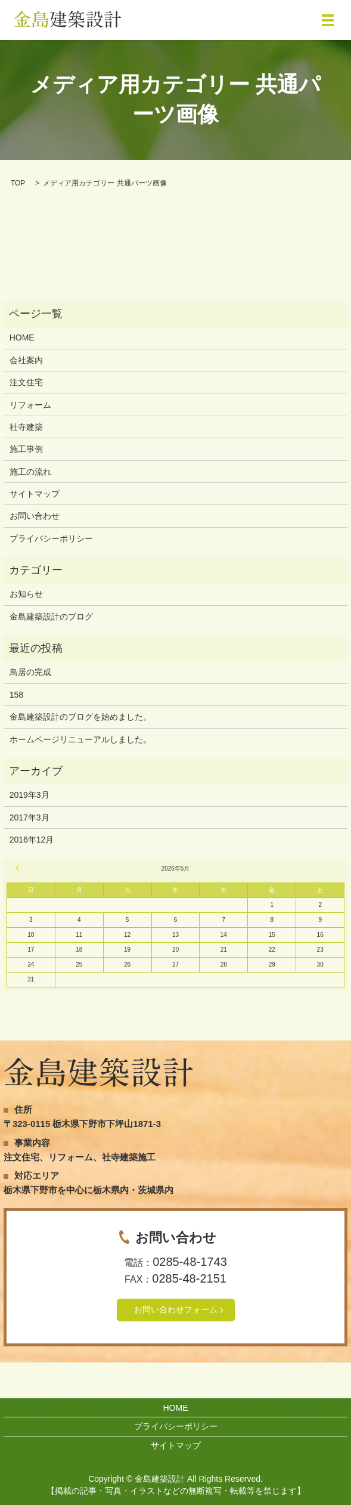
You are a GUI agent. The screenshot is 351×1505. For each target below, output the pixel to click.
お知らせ (26, 594)
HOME (22, 337)
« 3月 (19, 868)
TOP (18, 183)
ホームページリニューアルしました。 (80, 739)
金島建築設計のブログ (51, 616)
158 (16, 694)
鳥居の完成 (30, 672)
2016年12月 (32, 839)
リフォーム (30, 405)
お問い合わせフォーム (176, 1309)
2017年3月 (29, 817)
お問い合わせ (35, 516)
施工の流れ (30, 471)
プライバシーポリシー (51, 538)
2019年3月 (29, 795)
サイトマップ (35, 493)
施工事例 (26, 449)
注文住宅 (26, 382)
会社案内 (26, 360)
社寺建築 (26, 427)
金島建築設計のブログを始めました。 (80, 716)
